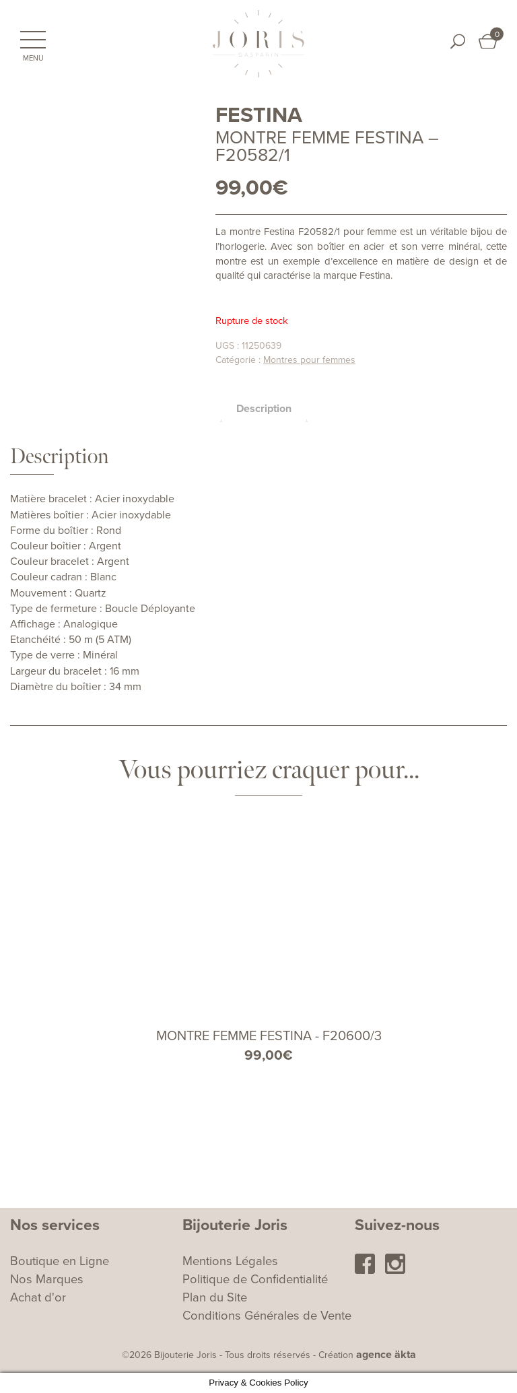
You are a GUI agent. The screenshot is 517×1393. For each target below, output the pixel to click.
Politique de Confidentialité (255, 1279)
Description (263, 408)
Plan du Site (214, 1297)
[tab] (263, 408)
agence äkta (386, 1354)
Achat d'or (38, 1297)
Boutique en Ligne (59, 1261)
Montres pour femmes (309, 360)
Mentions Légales (230, 1261)
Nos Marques (46, 1279)
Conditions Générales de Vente (266, 1315)
